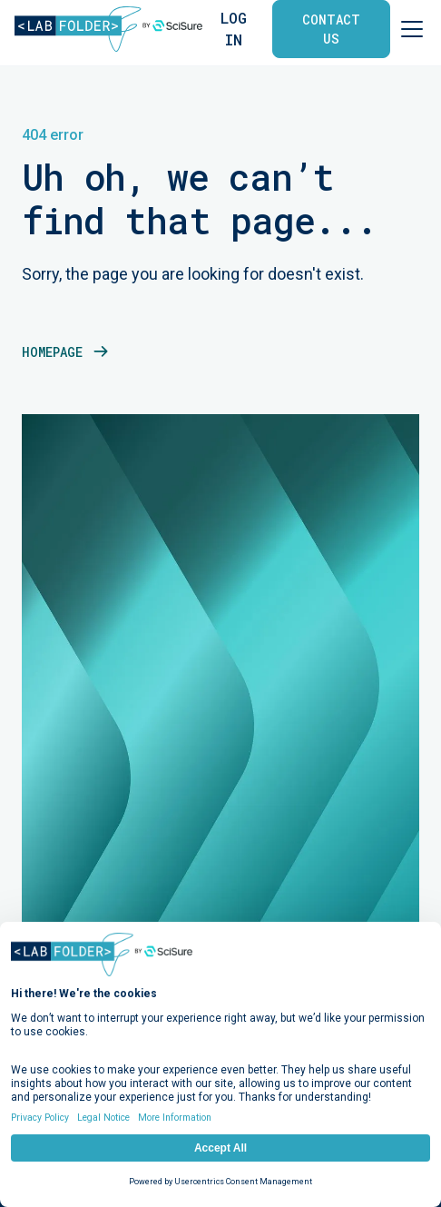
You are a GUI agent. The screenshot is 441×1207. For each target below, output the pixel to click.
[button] (408, 29)
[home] (108, 29)
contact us (331, 29)
